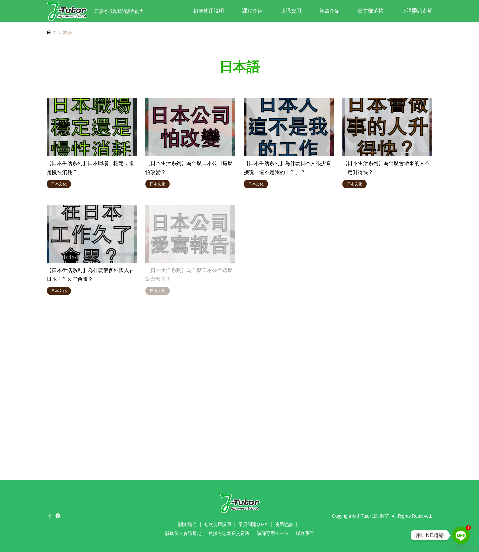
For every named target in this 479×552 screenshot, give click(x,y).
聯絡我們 (305, 533)
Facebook (57, 515)
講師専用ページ (272, 533)
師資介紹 (329, 11)
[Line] (461, 535)
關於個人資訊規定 (183, 533)
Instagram (49, 515)
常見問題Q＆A (253, 524)
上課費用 (291, 11)
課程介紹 (252, 11)
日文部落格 (371, 11)
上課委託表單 (417, 11)
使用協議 (284, 524)
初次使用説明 (208, 11)
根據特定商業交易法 (229, 533)
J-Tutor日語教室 (373, 515)
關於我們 (187, 524)
